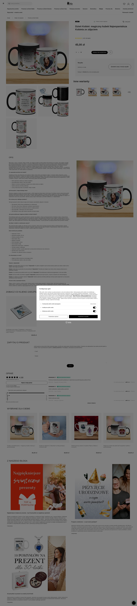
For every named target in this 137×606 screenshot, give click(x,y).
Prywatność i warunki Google (65, 295)
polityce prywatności (75, 294)
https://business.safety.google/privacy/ (82, 295)
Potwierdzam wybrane (53, 316)
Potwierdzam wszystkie (83, 316)
